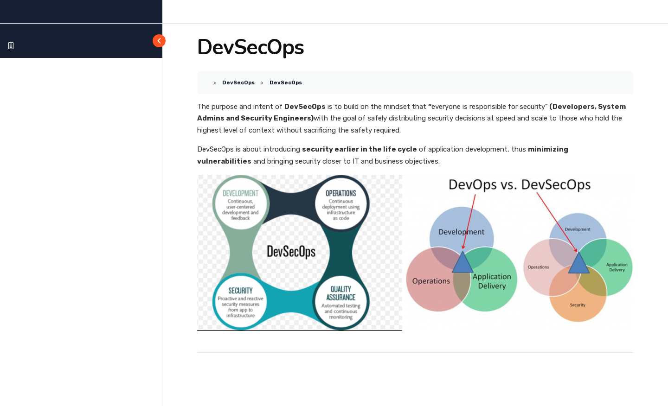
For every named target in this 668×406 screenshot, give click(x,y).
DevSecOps (238, 82)
